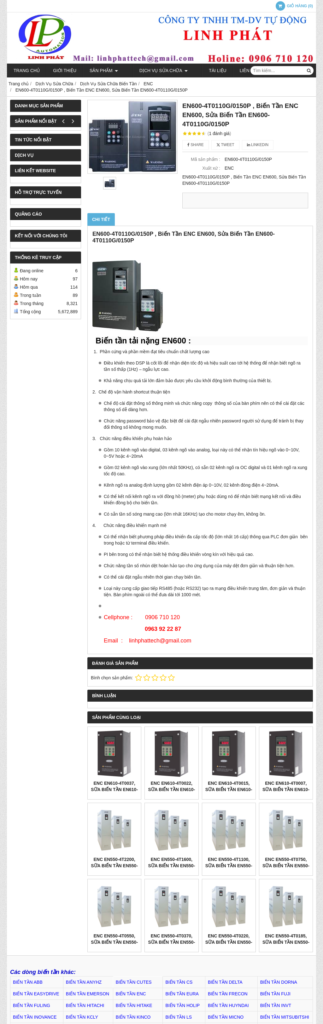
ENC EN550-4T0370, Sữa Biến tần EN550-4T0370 (171, 942)
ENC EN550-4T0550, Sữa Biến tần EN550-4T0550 (114, 942)
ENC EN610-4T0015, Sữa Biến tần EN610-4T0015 (228, 789)
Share (195, 145)
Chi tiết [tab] (101, 219)
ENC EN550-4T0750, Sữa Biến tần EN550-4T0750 (285, 865)
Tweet (225, 145)
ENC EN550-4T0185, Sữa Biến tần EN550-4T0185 (285, 942)
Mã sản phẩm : (205, 159)
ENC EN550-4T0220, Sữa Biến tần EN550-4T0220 (228, 942)
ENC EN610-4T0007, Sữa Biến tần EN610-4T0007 (285, 789)
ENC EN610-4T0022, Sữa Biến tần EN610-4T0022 (171, 789)
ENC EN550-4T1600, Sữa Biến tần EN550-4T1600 (171, 865)
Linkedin (258, 145)
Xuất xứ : (211, 168)
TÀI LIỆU (201, 70)
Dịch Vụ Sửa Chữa (155, 70)
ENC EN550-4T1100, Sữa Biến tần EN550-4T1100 (228, 865)
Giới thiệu (64, 70)
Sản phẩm (104, 70)
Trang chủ (27, 70)
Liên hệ (232, 70)
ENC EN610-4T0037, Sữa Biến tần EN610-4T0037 (114, 789)
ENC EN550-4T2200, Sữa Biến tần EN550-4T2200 (114, 865)
